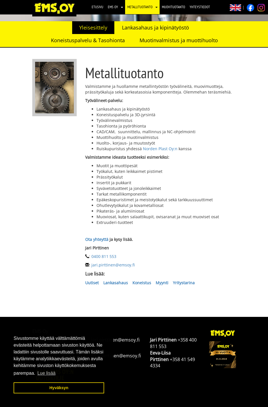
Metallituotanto (140, 7)
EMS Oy (113, 7)
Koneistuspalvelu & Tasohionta (88, 40)
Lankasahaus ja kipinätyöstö (155, 27)
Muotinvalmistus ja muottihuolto (179, 40)
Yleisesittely (93, 27)
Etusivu (97, 7)
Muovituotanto (173, 7)
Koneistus (141, 282)
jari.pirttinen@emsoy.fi (113, 265)
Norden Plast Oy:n (160, 148)
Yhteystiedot (200, 7)
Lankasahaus (115, 282)
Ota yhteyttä (96, 239)
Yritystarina (183, 282)
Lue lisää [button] (46, 373)
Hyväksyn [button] (58, 387)
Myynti (162, 282)
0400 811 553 (103, 256)
